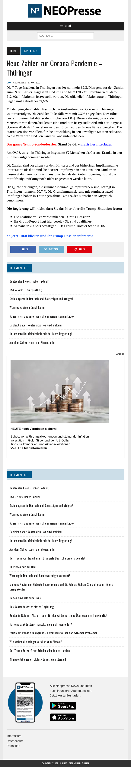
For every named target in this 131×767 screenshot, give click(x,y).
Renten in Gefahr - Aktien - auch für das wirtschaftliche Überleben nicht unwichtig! (58, 615)
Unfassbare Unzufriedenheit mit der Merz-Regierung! (40, 334)
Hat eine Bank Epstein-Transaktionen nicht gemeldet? (40, 624)
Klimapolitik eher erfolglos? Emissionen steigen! (37, 659)
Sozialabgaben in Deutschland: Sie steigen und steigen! (41, 299)
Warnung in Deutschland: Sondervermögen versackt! (39, 575)
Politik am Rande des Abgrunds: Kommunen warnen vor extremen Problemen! (53, 633)
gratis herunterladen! (97, 144)
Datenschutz (15, 741)
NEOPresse (19, 82)
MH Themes (83, 763)
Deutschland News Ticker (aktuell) (29, 281)
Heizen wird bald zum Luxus (25, 598)
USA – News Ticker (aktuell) (25, 290)
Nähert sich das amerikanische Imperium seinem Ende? (41, 316)
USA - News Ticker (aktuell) (25, 497)
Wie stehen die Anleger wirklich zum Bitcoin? (35, 642)
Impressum (14, 735)
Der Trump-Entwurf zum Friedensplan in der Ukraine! (39, 650)
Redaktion (13, 745)
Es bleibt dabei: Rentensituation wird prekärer (35, 325)
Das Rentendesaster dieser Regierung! (31, 607)
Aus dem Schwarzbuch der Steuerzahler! (32, 342)
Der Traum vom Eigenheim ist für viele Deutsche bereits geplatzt (47, 558)
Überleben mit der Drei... (23, 567)
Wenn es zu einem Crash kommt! (28, 307)
